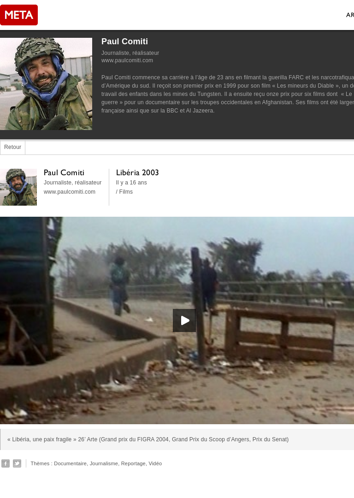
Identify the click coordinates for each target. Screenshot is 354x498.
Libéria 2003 (137, 172)
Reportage (133, 463)
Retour (12, 147)
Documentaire (70, 463)
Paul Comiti (124, 41)
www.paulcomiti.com (127, 60)
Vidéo (155, 463)
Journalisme (104, 463)
